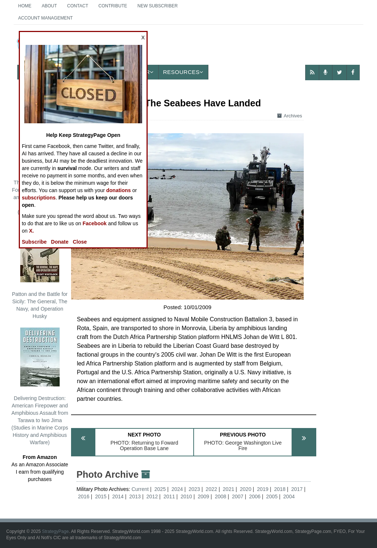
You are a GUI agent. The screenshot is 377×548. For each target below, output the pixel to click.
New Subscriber (157, 5)
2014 (118, 496)
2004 (289, 496)
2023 (194, 489)
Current (140, 489)
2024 (177, 489)
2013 (135, 496)
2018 (279, 489)
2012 (152, 496)
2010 (186, 496)
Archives (289, 116)
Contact (77, 5)
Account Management (45, 18)
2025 (160, 489)
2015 (100, 496)
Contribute (112, 5)
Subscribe (34, 242)
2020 (245, 489)
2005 (272, 496)
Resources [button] (183, 72)
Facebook (94, 223)
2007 (237, 496)
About (49, 5)
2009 (203, 496)
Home (24, 5)
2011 (169, 496)
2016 (83, 496)
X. (31, 231)
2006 (254, 496)
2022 (211, 489)
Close (80, 242)
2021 (228, 489)
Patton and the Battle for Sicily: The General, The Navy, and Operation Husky (40, 271)
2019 (262, 489)
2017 (297, 489)
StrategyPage (55, 531)
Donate (59, 242)
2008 (220, 496)
